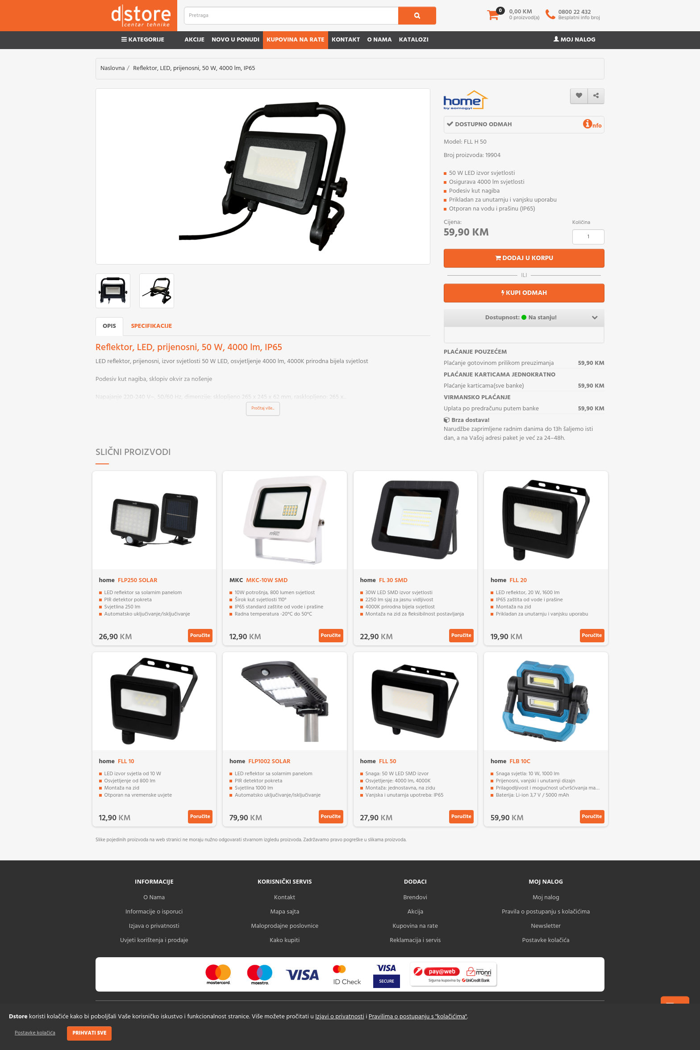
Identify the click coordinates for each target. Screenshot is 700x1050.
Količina (581, 222)
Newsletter (546, 926)
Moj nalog (575, 40)
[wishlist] (579, 96)
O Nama (154, 898)
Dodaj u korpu (524, 258)
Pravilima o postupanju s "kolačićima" (418, 1017)
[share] (596, 96)
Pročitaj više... (263, 408)
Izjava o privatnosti (154, 926)
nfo (592, 126)
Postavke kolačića (35, 1033)
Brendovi (415, 898)
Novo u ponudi (235, 40)
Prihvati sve (89, 1033)
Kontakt (346, 40)
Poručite (200, 635)
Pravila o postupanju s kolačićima (546, 912)
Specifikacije (151, 326)
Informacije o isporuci (154, 912)
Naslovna (112, 68)
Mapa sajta (284, 912)
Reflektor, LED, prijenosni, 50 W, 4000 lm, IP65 (194, 68)
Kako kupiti (285, 940)
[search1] (417, 16)
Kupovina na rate (296, 40)
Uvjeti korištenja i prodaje (154, 940)
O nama (379, 40)
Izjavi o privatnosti (339, 1017)
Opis (109, 326)
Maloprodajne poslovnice (284, 926)
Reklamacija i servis (415, 940)
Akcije (194, 40)
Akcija (415, 912)
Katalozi (414, 40)
